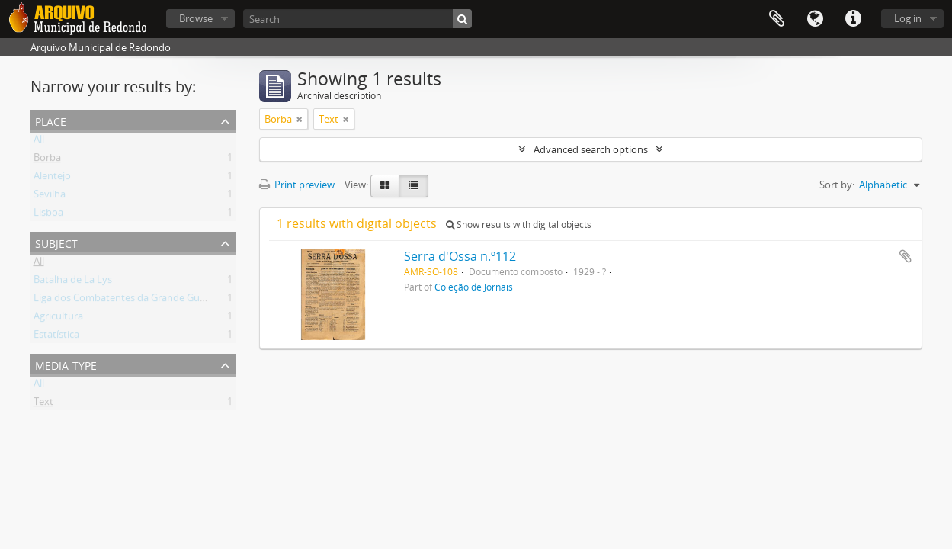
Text (43, 404)
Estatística (56, 337)
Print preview (297, 184)
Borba (47, 160)
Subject (56, 242)
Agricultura (58, 319)
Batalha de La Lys (73, 282)
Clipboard (777, 19)
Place (50, 120)
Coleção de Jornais (473, 287)
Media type (66, 364)
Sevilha (50, 197)
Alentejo (52, 178)
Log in (908, 18)
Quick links (853, 19)
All (39, 142)
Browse (196, 18)
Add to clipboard (905, 256)
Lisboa (48, 215)
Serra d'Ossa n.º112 (460, 256)
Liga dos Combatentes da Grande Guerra (126, 300)
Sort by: (836, 184)
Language (815, 19)
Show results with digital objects (518, 224)
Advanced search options (591, 149)
